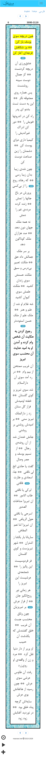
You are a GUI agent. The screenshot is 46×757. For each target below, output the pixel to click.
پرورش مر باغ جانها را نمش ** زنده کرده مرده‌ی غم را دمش (23, 204)
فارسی (42, 11)
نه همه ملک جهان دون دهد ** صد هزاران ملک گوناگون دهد (23, 233)
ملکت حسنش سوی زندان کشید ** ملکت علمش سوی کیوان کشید (23, 286)
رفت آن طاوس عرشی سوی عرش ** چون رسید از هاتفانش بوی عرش (23, 683)
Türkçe (34, 11)
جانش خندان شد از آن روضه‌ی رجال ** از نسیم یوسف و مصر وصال (23, 448)
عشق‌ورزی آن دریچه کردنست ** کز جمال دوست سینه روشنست (23, 75)
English (27, 11)
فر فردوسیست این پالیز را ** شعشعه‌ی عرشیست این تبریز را (23, 572)
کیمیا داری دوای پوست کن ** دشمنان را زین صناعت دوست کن (23, 151)
